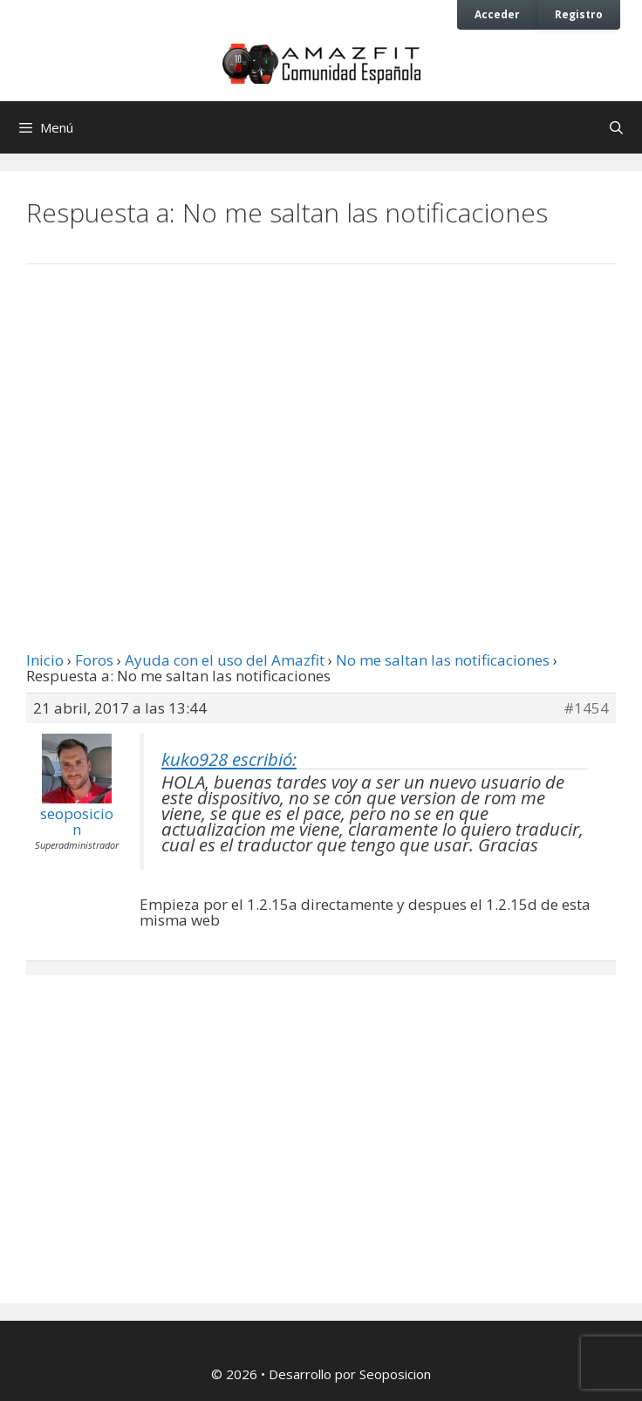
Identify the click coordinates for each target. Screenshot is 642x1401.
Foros (94, 660)
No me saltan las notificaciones (443, 660)
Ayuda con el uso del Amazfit (224, 660)
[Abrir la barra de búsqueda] (616, 127)
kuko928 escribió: (229, 759)
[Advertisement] (321, 421)
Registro (579, 14)
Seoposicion (395, 1374)
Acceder (497, 14)
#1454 (586, 708)
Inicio (45, 660)
